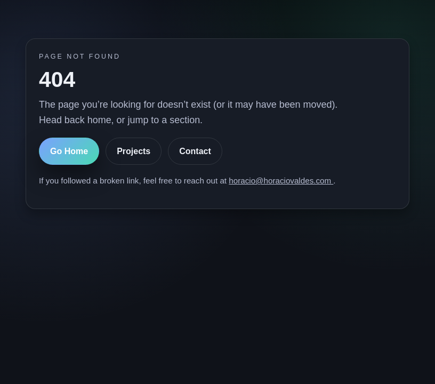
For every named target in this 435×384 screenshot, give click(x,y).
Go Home (69, 151)
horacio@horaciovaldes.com (281, 180)
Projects (133, 151)
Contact (195, 151)
